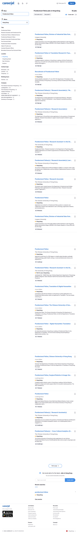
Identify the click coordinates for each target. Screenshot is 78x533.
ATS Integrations (57, 518)
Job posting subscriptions (59, 511)
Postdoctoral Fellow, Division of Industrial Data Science (54, 34)
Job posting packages (58, 509)
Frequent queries (32, 513)
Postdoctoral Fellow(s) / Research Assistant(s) (51, 412)
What (4, 11)
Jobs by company (32, 518)
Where (4, 19)
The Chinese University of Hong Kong (46, 93)
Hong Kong (5, 56)
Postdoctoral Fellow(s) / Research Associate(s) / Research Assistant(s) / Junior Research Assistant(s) (54, 90)
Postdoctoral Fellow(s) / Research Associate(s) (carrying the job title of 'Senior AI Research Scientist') (54, 160)
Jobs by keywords (32, 515)
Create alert (70, 480)
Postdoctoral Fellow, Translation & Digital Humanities (53, 286)
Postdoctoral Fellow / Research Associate (49, 179)
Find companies (32, 511)
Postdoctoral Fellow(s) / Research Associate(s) (51, 109)
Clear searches (38, 499)
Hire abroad (55, 515)
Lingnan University (40, 37)
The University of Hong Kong (43, 144)
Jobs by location (32, 516)
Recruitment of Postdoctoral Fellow (47, 72)
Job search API (31, 526)
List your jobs (56, 513)
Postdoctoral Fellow (42, 198)
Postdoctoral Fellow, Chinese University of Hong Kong (53, 356)
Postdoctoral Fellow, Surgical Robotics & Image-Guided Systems (54, 375)
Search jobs (31, 507)
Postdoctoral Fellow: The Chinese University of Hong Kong (54, 305)
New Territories (6, 61)
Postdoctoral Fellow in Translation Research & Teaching (54, 53)
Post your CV (61, 3)
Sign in (72, 3)
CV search (55, 516)
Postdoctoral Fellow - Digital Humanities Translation (53, 324)
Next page (55, 466)
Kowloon (4, 63)
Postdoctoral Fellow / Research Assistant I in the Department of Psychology (54, 142)
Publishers (30, 524)
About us (55, 524)
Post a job (55, 507)
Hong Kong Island (6, 59)
